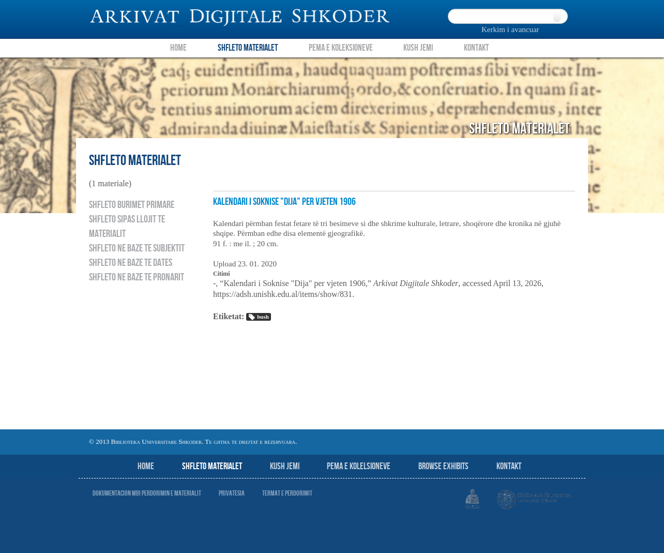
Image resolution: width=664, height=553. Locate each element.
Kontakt (476, 47)
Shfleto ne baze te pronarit (136, 277)
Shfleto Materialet (248, 47)
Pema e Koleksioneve (341, 47)
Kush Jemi (418, 47)
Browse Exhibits (443, 466)
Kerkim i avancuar (510, 29)
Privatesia (232, 493)
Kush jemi (284, 466)
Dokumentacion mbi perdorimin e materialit (147, 493)
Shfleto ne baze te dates (130, 263)
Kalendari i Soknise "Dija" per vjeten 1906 (284, 202)
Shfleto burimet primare (131, 205)
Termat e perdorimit (287, 493)
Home (178, 47)
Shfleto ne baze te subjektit (137, 248)
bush (258, 317)
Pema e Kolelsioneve (358, 466)
